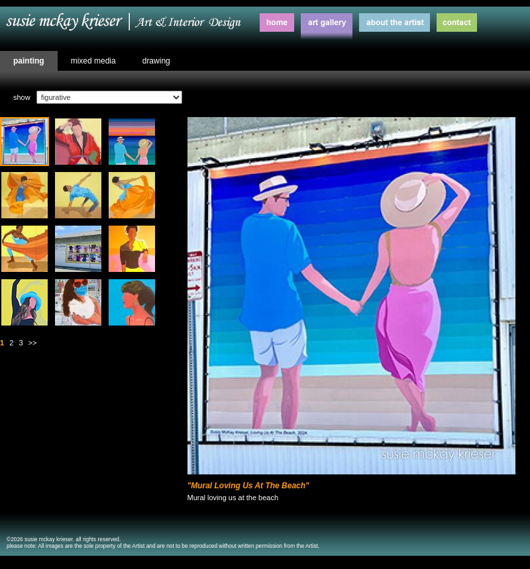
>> (32, 343)
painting (28, 61)
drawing (156, 61)
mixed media (93, 61)
